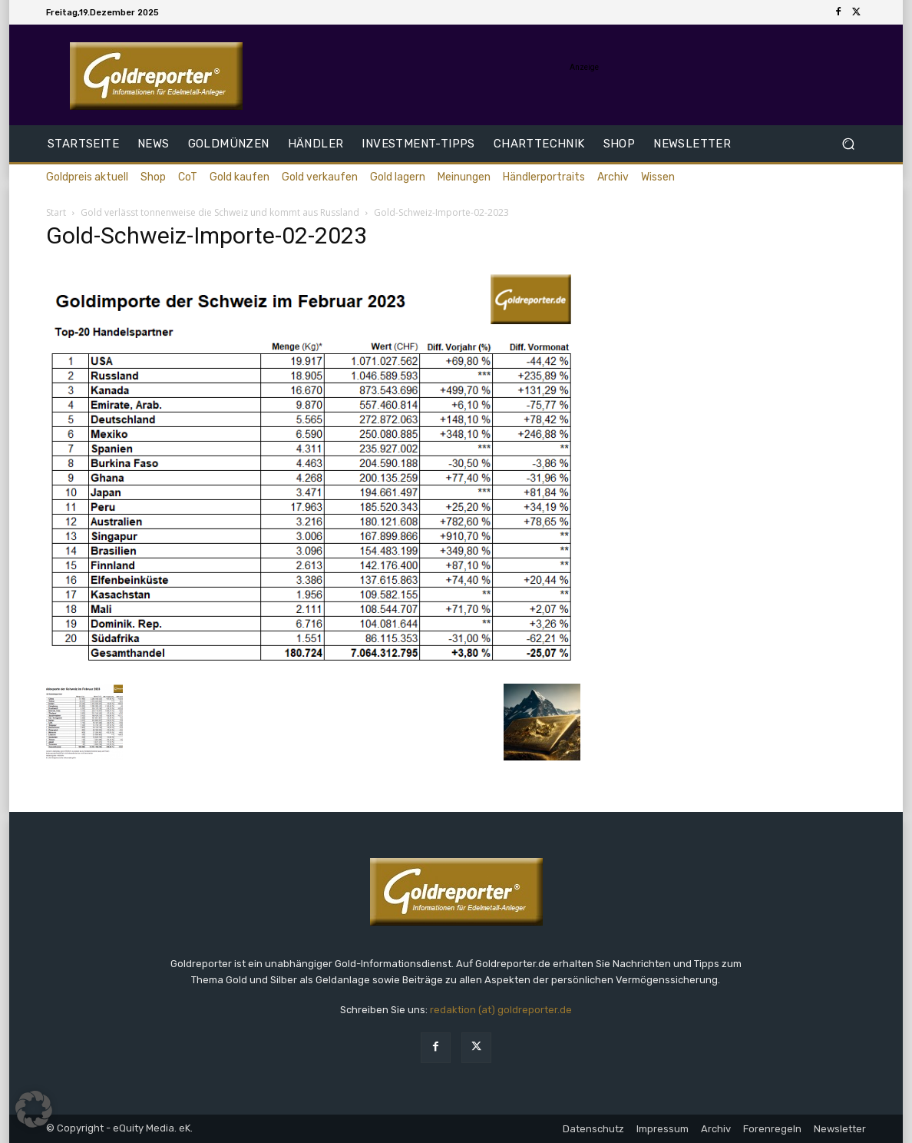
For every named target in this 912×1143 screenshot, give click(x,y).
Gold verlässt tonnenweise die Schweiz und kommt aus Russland (220, 212)
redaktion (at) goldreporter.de (501, 1009)
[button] (848, 144)
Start (56, 212)
